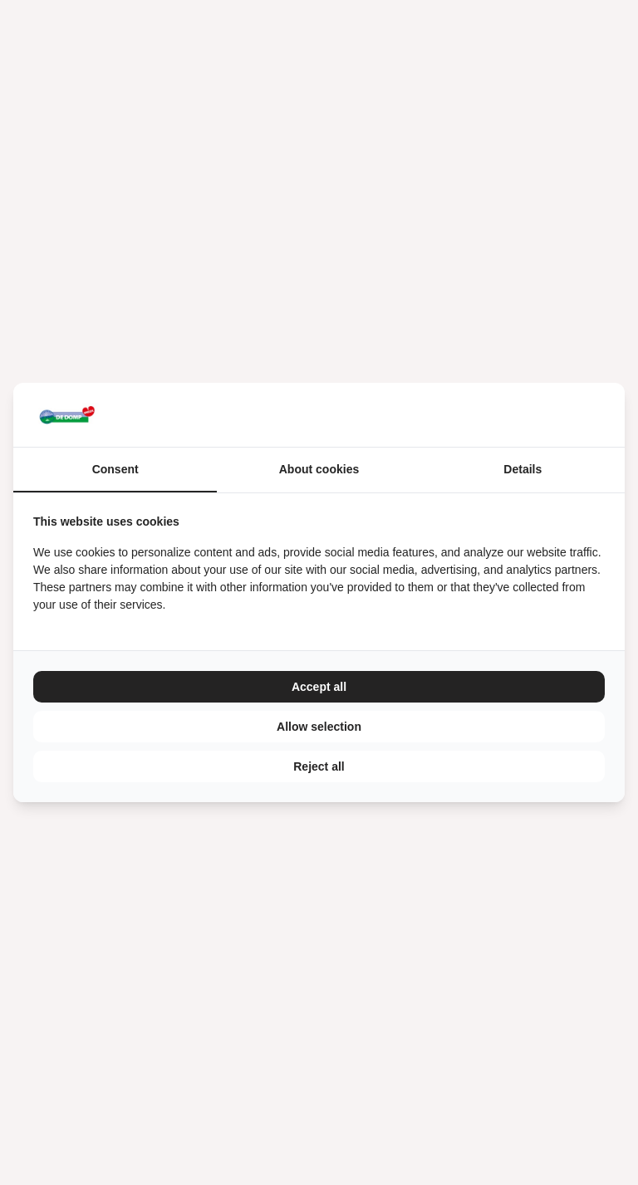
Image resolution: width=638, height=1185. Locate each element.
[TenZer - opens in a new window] (604, 414)
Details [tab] (522, 469)
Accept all (319, 686)
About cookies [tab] (319, 469)
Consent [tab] (115, 469)
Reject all (318, 766)
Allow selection (319, 726)
